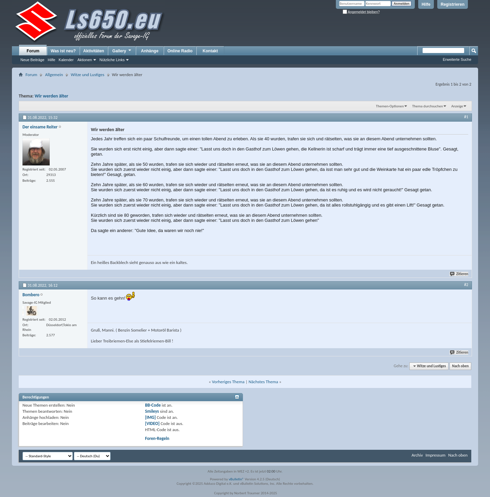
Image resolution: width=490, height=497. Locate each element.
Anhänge (149, 51)
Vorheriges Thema (228, 381)
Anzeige (457, 106)
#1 (466, 116)
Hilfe (426, 4)
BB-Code (153, 405)
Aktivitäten (93, 51)
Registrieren (452, 4)
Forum (33, 51)
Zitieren (459, 274)
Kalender (66, 60)
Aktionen (84, 60)
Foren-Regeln (157, 438)
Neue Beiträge (32, 60)
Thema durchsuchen (427, 106)
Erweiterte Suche (457, 59)
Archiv (417, 455)
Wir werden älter (51, 96)
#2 (466, 284)
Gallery (122, 51)
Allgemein (54, 74)
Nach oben (460, 366)
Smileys (152, 411)
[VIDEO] (152, 423)
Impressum (435, 455)
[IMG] (150, 417)
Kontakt (210, 51)
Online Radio (180, 51)
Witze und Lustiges (87, 74)
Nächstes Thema (263, 381)
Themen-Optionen (390, 106)
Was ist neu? (63, 51)
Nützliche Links (112, 60)
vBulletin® (236, 479)
